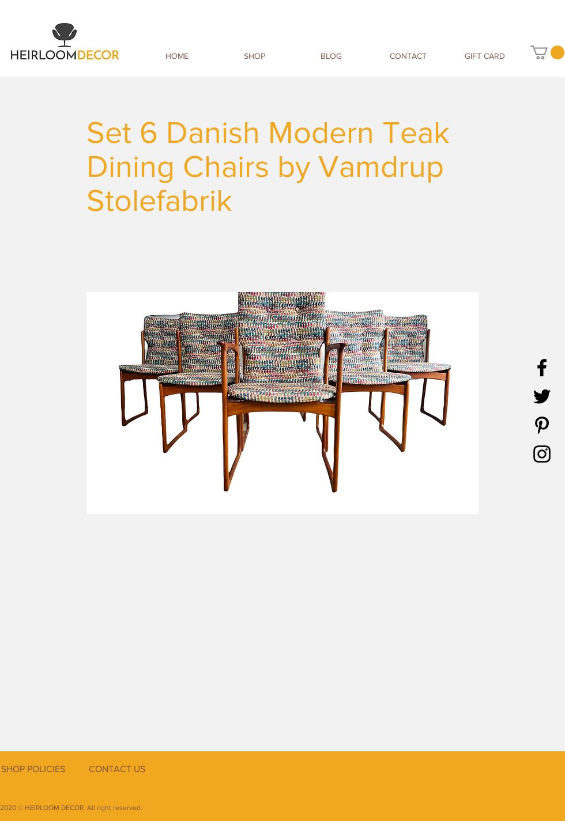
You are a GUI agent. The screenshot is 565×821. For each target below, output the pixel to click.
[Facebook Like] (493, 782)
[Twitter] (541, 396)
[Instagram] (541, 454)
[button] (547, 52)
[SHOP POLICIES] (33, 769)
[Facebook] (541, 367)
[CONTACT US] (116, 769)
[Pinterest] (541, 425)
